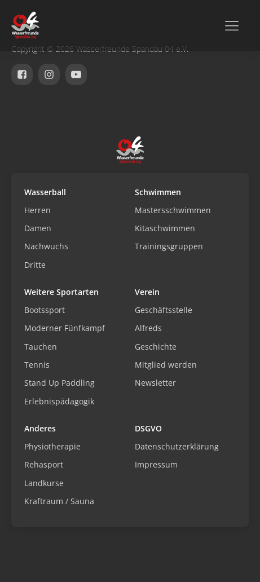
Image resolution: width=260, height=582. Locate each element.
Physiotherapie (52, 446)
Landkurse (44, 483)
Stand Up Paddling (59, 382)
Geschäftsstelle (163, 310)
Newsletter (155, 382)
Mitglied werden (166, 364)
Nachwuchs (46, 246)
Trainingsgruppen (169, 246)
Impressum (156, 464)
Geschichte (156, 346)
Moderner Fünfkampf (64, 328)
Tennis (37, 364)
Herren (37, 210)
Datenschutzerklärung (177, 446)
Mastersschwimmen (173, 210)
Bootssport (44, 310)
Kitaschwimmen (165, 228)
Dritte (35, 264)
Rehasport (43, 464)
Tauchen (40, 346)
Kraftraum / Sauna (59, 501)
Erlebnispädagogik (59, 401)
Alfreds (148, 328)
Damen (37, 228)
